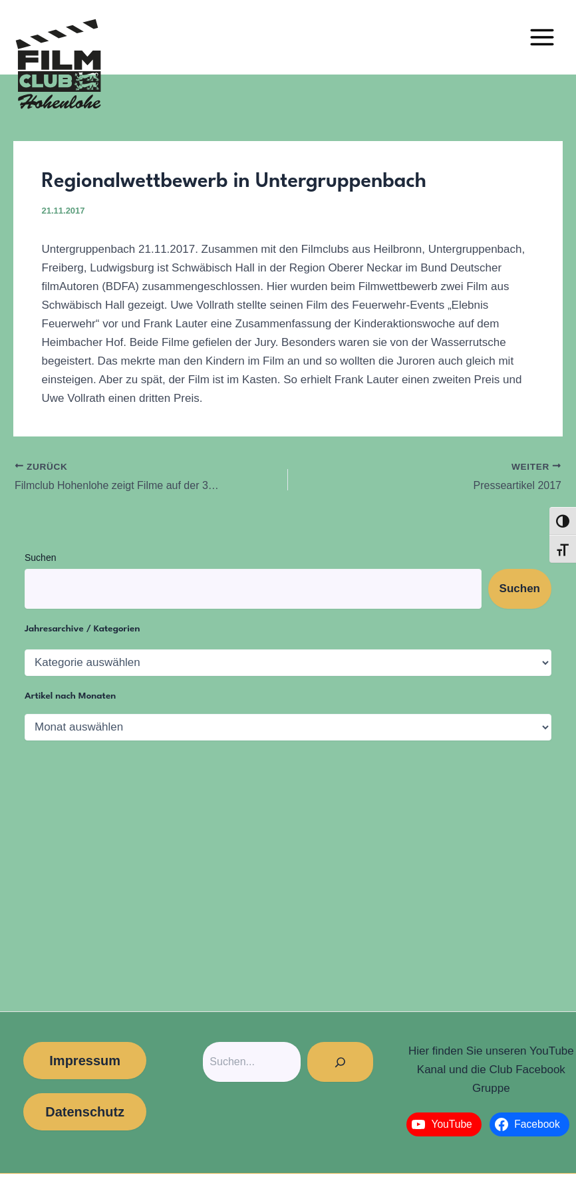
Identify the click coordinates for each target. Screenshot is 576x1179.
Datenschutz (84, 1111)
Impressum (84, 1060)
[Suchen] (340, 1062)
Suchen (40, 557)
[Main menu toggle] (542, 37)
